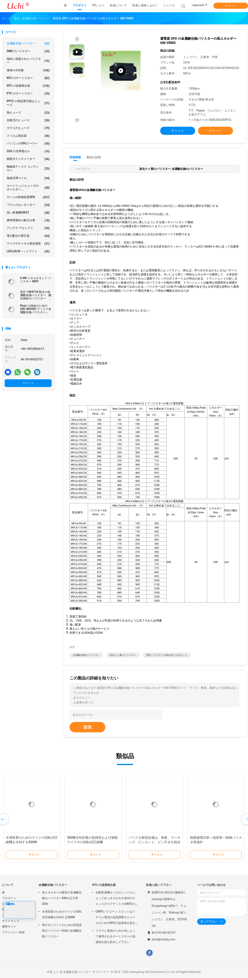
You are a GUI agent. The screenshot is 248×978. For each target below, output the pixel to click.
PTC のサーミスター (28, 94)
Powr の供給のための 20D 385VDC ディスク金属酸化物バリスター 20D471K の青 (35, 309)
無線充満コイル (28, 178)
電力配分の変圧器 (28, 236)
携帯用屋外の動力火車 (28, 220)
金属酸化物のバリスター (86, 655)
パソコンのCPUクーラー (28, 144)
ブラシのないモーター (28, 205)
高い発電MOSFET (28, 213)
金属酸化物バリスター (28, 43)
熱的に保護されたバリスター (28, 60)
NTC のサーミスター (28, 78)
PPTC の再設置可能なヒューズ (28, 102)
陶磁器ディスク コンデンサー (28, 168)
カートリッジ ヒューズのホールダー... (28, 187)
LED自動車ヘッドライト (28, 251)
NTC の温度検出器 (28, 86)
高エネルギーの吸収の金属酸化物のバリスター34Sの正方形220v (62, 898)
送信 (87, 727)
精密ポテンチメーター (28, 159)
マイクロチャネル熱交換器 (28, 244)
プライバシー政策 (13, 932)
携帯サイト (9, 926)
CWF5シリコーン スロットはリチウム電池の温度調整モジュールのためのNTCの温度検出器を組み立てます (115, 918)
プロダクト (9, 898)
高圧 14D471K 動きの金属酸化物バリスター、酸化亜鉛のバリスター (35, 295)
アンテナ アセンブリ (28, 228)
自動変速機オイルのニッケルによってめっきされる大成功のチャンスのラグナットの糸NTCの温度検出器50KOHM (115, 899)
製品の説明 (94, 157)
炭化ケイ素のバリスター (123, 655)
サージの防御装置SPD (28, 197)
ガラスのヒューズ (28, 128)
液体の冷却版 (28, 70)
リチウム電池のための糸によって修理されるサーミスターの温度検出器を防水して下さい (115, 936)
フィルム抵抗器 (28, 136)
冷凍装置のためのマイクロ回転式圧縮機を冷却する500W (62, 914)
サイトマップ (10, 920)
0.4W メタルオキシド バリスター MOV (35, 279)
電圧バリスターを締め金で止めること (167, 655)
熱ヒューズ (28, 113)
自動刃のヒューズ (28, 120)
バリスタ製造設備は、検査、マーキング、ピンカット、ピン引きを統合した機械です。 (154, 842)
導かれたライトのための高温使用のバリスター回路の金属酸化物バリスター (62, 930)
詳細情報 (75, 157)
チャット (230, 5)
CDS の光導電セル (28, 151)
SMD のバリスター (28, 51)
